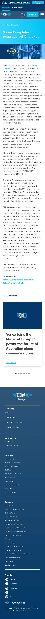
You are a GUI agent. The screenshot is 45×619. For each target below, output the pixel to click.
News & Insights (13, 25)
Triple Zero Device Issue (13, 535)
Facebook (13, 583)
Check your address (38, 2)
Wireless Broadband (12, 485)
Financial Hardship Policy (13, 550)
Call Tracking (9, 470)
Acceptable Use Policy (12, 557)
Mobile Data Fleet (11, 492)
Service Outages (10, 565)
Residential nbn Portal (13, 520)
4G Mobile (8, 488)
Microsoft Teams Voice (12, 462)
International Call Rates (13, 473)
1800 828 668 (18, 602)
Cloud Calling (9, 459)
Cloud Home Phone (11, 445)
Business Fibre (9, 481)
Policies (7, 539)
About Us (8, 412)
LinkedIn (12, 579)
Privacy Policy (9, 543)
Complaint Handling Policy (14, 546)
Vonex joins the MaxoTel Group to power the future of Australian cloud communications (22, 343)
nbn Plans (9, 442)
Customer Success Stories (14, 422)
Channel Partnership (12, 427)
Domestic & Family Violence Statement (18, 554)
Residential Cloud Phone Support (16, 531)
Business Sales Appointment (14, 509)
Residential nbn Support (13, 524)
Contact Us (9, 505)
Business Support (11, 517)
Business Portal (10, 513)
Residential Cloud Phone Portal (15, 528)
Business (6, 7)
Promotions (9, 561)
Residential (17, 7)
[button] (15, 373)
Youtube (13, 597)
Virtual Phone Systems (12, 466)
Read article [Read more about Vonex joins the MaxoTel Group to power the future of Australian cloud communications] (11, 363)
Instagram (13, 588)
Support (32, 14)
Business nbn (10, 477)
